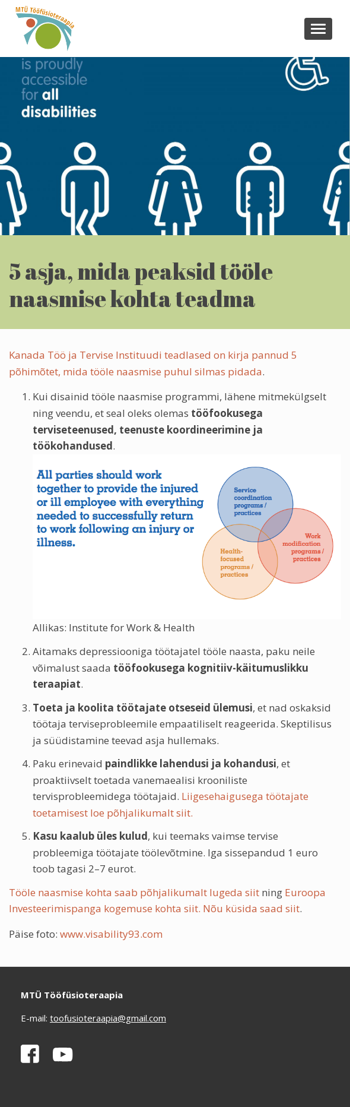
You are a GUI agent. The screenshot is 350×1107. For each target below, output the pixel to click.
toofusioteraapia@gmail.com (108, 1018)
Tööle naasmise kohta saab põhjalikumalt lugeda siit (134, 892)
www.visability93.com (111, 934)
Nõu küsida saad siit (251, 908)
